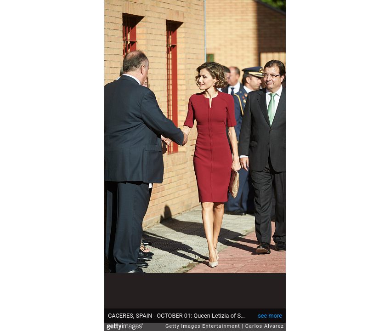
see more (270, 315)
